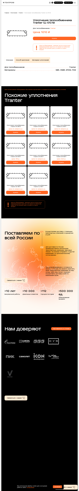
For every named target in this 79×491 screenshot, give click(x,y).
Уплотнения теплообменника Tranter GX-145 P (15, 186)
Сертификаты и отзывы (61, 328)
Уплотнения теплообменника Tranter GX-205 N (38, 126)
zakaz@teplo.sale (58, 2)
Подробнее (30, 487)
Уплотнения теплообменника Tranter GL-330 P (61, 126)
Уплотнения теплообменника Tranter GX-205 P (38, 156)
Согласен (57, 486)
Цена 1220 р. (61, 159)
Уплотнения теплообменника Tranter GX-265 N (15, 126)
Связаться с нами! (16, 280)
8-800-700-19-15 (68, 2)
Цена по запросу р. (16, 129)
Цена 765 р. (15, 159)
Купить (54, 38)
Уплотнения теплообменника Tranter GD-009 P (15, 156)
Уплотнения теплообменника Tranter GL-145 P (38, 186)
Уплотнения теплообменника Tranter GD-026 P (61, 156)
